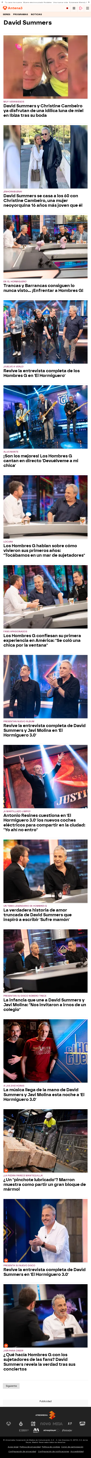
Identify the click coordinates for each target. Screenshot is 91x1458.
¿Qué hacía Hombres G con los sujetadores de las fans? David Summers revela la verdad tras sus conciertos (39, 1361)
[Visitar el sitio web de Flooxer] (67, 1430)
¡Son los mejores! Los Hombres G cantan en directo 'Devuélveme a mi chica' (40, 461)
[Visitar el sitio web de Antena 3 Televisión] (9, 1424)
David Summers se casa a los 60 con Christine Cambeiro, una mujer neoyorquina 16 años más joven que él (42, 201)
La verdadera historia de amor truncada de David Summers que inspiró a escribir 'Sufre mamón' (37, 915)
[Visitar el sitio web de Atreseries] (70, 1424)
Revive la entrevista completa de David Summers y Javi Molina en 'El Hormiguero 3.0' (44, 730)
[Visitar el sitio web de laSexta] (21, 1424)
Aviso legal (13, 1447)
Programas (20, 14)
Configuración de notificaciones (53, 1451)
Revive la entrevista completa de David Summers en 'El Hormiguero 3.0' (44, 1272)
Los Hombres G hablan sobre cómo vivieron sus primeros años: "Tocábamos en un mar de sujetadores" (44, 550)
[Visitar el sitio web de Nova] (45, 1424)
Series (6, 14)
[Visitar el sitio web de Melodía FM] (36, 1430)
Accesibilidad (77, 1451)
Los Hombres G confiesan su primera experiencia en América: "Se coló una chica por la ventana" (42, 640)
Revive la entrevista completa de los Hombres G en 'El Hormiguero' (41, 373)
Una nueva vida (60, 2)
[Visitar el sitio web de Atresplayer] (51, 1430)
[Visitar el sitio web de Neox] (33, 1424)
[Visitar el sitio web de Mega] (58, 1424)
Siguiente (11, 1386)
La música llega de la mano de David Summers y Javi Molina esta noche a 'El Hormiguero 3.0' (43, 1095)
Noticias (36, 14)
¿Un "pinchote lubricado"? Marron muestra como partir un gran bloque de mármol (44, 1184)
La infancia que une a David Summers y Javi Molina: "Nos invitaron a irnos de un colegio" (44, 1005)
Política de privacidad (30, 1447)
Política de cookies (51, 1447)
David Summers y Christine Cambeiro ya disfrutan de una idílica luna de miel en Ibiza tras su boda (43, 111)
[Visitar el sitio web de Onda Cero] (82, 1424)
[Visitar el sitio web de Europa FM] (24, 1430)
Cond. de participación (72, 1447)
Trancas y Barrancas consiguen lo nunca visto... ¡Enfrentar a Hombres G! (43, 288)
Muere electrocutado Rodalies (37, 2)
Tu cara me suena (13, 2)
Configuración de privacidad (22, 1451)
